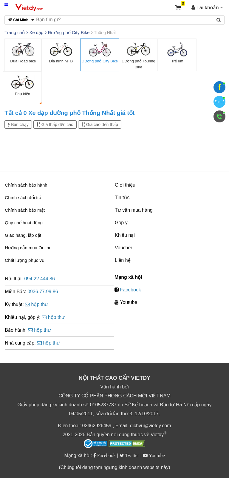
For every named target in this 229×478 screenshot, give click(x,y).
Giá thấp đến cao (55, 124)
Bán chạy (18, 124)
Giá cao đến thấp (99, 124)
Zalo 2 (219, 102)
